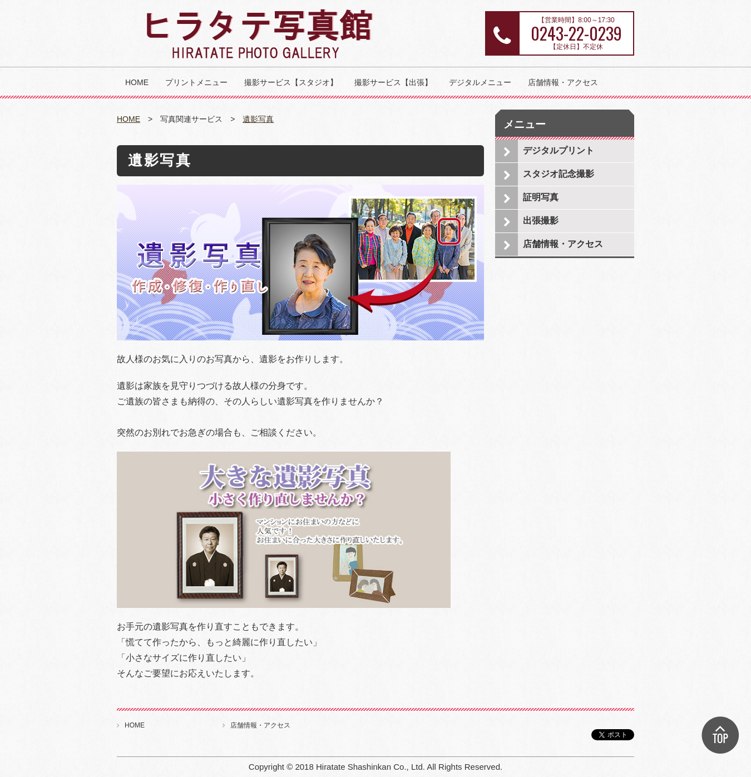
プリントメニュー (196, 82)
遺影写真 (258, 119)
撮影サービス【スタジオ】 (291, 82)
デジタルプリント (558, 150)
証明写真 (541, 197)
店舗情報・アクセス (563, 82)
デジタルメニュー (480, 82)
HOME (137, 82)
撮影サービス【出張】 (393, 82)
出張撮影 (541, 220)
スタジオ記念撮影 (558, 174)
